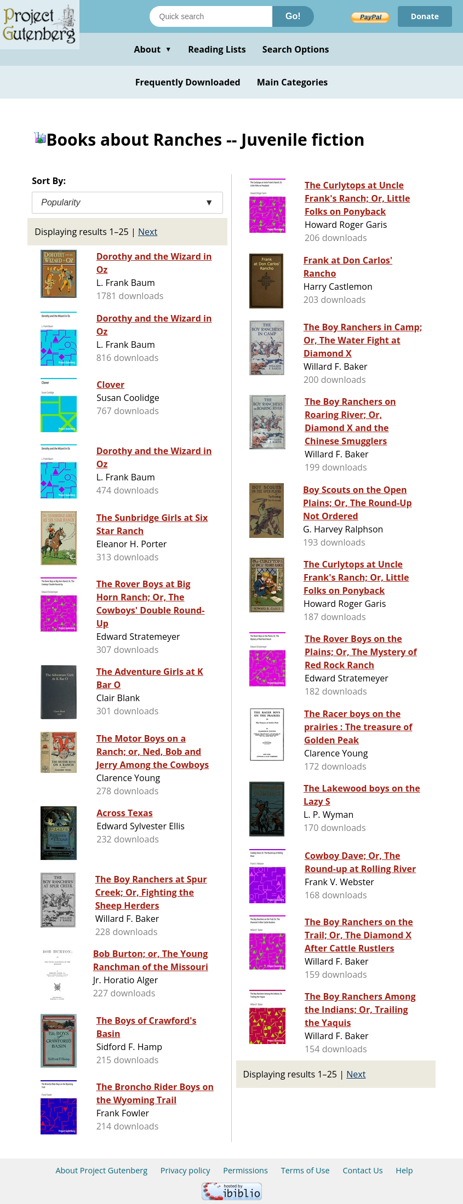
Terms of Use (305, 1170)
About (153, 49)
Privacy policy (185, 1170)
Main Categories (292, 82)
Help (404, 1170)
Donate (425, 16)
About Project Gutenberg (101, 1170)
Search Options (295, 49)
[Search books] (211, 16)
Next (147, 232)
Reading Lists (217, 49)
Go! (293, 16)
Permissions (245, 1170)
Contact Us (362, 1170)
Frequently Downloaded (188, 82)
